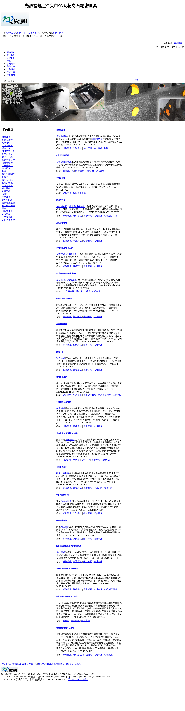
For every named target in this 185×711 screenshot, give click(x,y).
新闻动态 (11, 63)
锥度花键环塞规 (77, 206)
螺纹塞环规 (68, 171)
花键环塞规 (61, 206)
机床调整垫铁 (8, 205)
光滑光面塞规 (104, 395)
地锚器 (76, 460)
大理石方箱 (7, 180)
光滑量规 (70, 439)
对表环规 (6, 137)
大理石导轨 (7, 157)
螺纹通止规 (7, 211)
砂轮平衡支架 (8, 220)
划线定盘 (6, 214)
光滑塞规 (77, 148)
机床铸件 (6, 168)
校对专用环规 (61, 377)
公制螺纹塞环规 (62, 155)
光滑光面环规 (110, 216)
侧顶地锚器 (60, 130)
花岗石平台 (22, 33)
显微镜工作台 (8, 151)
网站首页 (11, 52)
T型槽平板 (7, 200)
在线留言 (11, 72)
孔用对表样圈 (61, 467)
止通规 (87, 291)
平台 (4, 208)
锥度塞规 (65, 527)
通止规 (79, 291)
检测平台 (6, 194)
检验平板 (108, 488)
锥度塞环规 (66, 501)
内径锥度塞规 (61, 520)
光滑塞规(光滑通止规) (64, 248)
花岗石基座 (33, 33)
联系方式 (11, 75)
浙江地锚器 (7, 188)
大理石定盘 (10, 33)
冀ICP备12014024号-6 (78, 679)
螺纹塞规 (79, 171)
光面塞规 (60, 254)
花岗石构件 (58, 33)
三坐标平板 (7, 217)
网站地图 (178, 43)
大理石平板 (7, 145)
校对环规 (77, 345)
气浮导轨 (6, 143)
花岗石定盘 (7, 140)
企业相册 (11, 58)
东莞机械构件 (8, 174)
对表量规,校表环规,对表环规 (67, 433)
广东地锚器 (7, 165)
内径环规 (6, 197)
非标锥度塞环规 (62, 495)
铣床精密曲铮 (8, 160)
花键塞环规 (60, 200)
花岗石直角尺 (8, 154)
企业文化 (11, 66)
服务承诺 (11, 69)
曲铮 (4, 171)
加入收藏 (167, 43)
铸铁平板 (87, 148)
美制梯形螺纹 (61, 223)
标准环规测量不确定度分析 (67, 569)
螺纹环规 (67, 148)
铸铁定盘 (98, 148)
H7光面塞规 (68, 291)
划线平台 (6, 177)
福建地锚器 (7, 163)
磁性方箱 (6, 148)
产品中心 (11, 61)
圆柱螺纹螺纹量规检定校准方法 (68, 546)
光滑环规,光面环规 (63, 402)
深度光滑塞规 (79, 193)
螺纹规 (66, 620)
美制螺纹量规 (8, 203)
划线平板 (6, 191)
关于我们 (11, 55)
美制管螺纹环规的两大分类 (67, 596)
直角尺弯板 (7, 183)
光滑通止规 (60, 178)
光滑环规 (87, 216)
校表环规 (87, 345)
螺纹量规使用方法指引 (65, 628)
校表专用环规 (61, 324)
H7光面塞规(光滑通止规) (66, 273)
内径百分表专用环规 (64, 298)
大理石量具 (7, 185)
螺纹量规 (67, 655)
